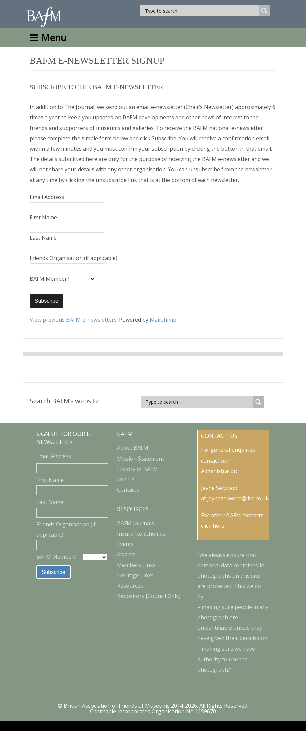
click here (212, 525)
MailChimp (163, 319)
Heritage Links (135, 575)
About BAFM (132, 447)
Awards (126, 554)
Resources (130, 585)
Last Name (43, 237)
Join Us (126, 479)
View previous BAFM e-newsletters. (74, 319)
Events (125, 544)
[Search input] (201, 10)
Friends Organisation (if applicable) (73, 258)
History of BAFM (137, 469)
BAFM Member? (50, 278)
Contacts (128, 489)
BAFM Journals (135, 523)
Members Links (136, 565)
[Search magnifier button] (264, 10)
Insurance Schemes (141, 533)
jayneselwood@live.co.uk (238, 498)
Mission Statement (140, 458)
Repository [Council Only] (148, 596)
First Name (43, 217)
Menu (48, 37)
